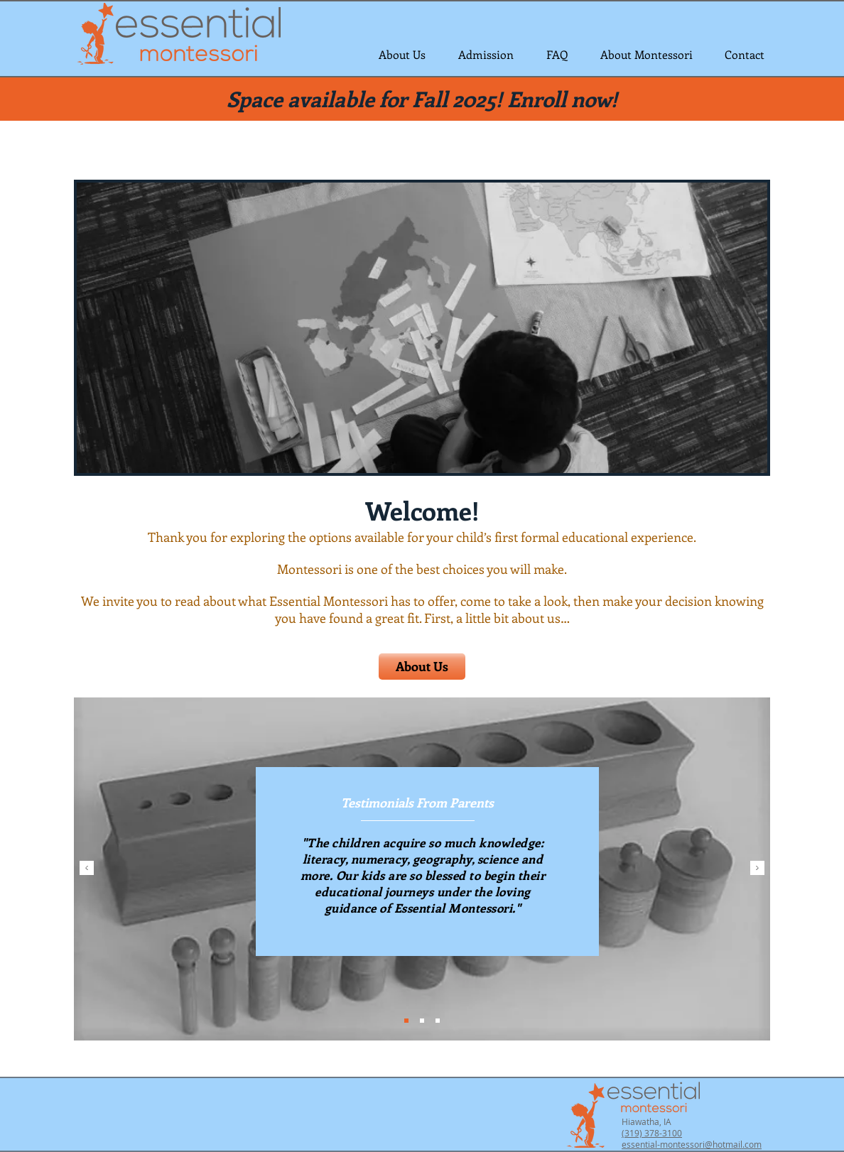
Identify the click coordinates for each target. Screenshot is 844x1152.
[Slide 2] (422, 1020)
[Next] (757, 869)
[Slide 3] (437, 1020)
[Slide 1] (406, 1020)
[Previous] (87, 869)
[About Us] (422, 666)
